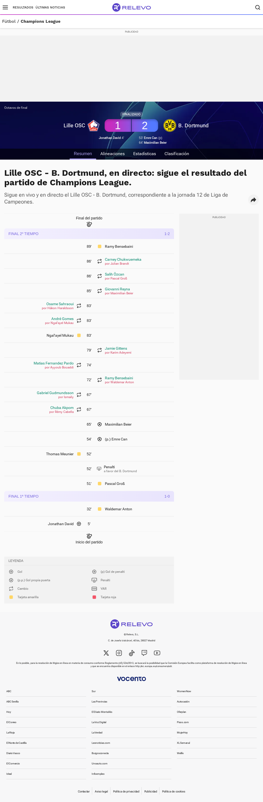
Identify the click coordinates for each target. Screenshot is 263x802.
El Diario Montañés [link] (102, 711)
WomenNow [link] (184, 691)
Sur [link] (93, 691)
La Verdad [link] (97, 732)
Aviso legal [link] (101, 791)
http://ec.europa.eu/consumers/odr (153, 666)
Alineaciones (112, 153)
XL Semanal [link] (183, 742)
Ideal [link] (9, 773)
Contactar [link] (84, 791)
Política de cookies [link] (173, 791)
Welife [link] (180, 753)
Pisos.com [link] (183, 722)
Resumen (83, 153)
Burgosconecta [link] (100, 753)
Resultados (23, 7)
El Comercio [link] (13, 763)
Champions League (40, 21)
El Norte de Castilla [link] (16, 742)
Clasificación (176, 153)
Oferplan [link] (181, 711)
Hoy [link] (8, 711)
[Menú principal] (5, 7)
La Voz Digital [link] (99, 722)
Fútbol (9, 21)
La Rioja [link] (10, 732)
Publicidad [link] (150, 791)
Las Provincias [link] (99, 701)
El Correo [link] (11, 722)
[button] (253, 200)
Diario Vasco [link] (13, 753)
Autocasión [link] (183, 701)
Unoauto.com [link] (100, 763)
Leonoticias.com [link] (101, 742)
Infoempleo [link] (98, 773)
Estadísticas (144, 153)
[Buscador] (257, 7)
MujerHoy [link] (182, 732)
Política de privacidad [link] (126, 791)
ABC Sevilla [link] (12, 701)
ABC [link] (8, 691)
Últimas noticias (50, 7)
